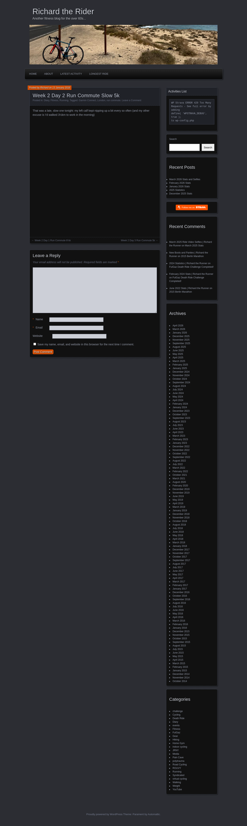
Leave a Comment (131, 100)
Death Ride (178, 718)
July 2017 (178, 567)
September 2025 (181, 343)
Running (64, 100)
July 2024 (178, 389)
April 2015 (178, 659)
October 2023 (180, 414)
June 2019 (178, 496)
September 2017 (181, 560)
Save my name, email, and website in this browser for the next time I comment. (85, 344)
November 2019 (181, 492)
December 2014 (181, 674)
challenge (178, 711)
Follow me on (194, 207)
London (101, 100)
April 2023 (178, 432)
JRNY (176, 750)
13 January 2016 (61, 87)
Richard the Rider (63, 11)
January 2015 (180, 670)
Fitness (54, 100)
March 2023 (179, 435)
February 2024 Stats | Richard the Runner (191, 274)
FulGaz (176, 732)
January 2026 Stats (179, 186)
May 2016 (178, 613)
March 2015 (179, 663)
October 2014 (180, 681)
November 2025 (181, 339)
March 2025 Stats (194, 245)
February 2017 (180, 585)
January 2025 (180, 368)
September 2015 (181, 642)
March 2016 (179, 620)
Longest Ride (98, 73)
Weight (176, 786)
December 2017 (181, 549)
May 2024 (178, 396)
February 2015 (180, 667)
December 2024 (181, 371)
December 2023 (181, 411)
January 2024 (180, 407)
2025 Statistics (177, 190)
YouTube (177, 789)
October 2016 (180, 595)
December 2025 (181, 336)
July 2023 (178, 425)
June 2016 (178, 610)
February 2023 (180, 439)
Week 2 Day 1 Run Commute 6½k (53, 240)
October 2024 (180, 379)
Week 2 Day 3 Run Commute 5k (138, 240)
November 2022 (181, 450)
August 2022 (179, 460)
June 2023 (178, 428)
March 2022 (179, 467)
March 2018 (179, 542)
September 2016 (181, 599)
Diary (46, 100)
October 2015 (180, 638)
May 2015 (178, 656)
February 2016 (180, 624)
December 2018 (181, 514)
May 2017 (178, 574)
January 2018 (180, 546)
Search (173, 139)
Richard (44, 87)
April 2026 (178, 325)
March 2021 (179, 478)
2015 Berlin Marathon (192, 256)
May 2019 (178, 499)
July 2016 (178, 606)
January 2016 (180, 627)
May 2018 (178, 535)
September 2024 (181, 382)
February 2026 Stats (180, 183)
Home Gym (179, 743)
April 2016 (178, 617)
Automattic (154, 814)
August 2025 (179, 347)
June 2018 (178, 531)
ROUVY (177, 768)
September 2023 (181, 418)
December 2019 (181, 489)
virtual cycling (180, 778)
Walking (177, 782)
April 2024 (178, 400)
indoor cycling (180, 746)
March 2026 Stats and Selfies (184, 179)
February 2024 (180, 403)
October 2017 (180, 556)
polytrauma (178, 761)
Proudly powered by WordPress (104, 814)
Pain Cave (178, 757)
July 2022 (178, 464)
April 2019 (178, 503)
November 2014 (181, 677)
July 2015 (178, 649)
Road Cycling (180, 764)
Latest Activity (71, 73)
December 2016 (181, 592)
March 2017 (179, 581)
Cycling (176, 714)
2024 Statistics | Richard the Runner (188, 263)
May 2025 (178, 354)
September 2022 (181, 457)
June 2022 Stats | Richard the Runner (189, 288)
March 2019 (179, 507)
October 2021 (180, 475)
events (176, 725)
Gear (175, 736)
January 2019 (180, 510)
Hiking (176, 739)
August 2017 (179, 563)
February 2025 (180, 364)
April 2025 (178, 357)
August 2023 (179, 421)
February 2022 (180, 471)
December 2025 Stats (180, 193)
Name (38, 319)
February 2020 (180, 485)
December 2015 (181, 631)
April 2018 (178, 539)
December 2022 (181, 446)
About (48, 73)
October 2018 (180, 521)
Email (38, 328)
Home (33, 73)
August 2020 (179, 482)
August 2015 (179, 645)
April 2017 (178, 578)
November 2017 (181, 553)
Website (38, 335)
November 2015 (181, 635)
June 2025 (178, 350)
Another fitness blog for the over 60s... (59, 18)
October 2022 (180, 453)
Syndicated (178, 775)
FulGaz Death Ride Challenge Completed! (191, 267)
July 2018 (178, 528)
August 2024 (179, 386)
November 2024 (181, 375)
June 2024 (178, 393)
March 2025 (179, 361)
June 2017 (178, 571)
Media (176, 754)
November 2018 (181, 517)
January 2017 (180, 588)
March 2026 (179, 329)
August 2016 (179, 603)
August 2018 (179, 524)
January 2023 (180, 443)
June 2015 (178, 652)
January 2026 (180, 332)
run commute (114, 100)
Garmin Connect (87, 100)
